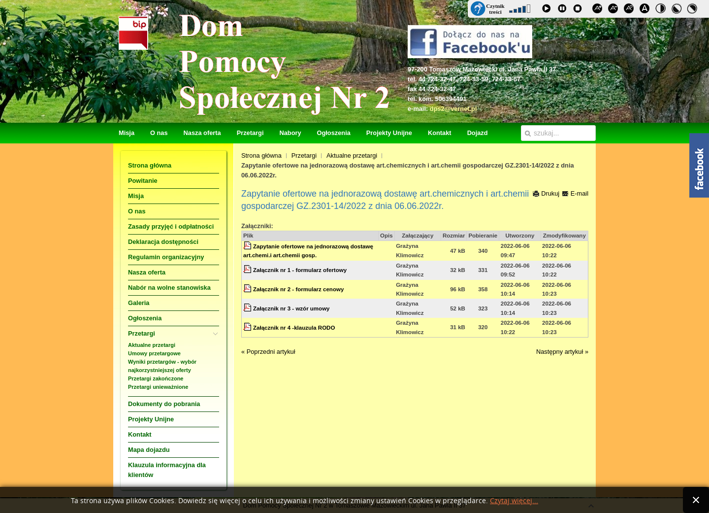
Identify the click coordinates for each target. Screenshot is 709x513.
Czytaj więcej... (514, 501)
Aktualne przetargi (351, 155)
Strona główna (261, 155)
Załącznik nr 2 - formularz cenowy (298, 289)
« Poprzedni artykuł (268, 351)
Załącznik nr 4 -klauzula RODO (294, 328)
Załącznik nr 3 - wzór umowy (291, 308)
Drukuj (546, 193)
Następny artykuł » (562, 351)
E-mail (575, 193)
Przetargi (304, 155)
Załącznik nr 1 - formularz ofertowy (300, 270)
